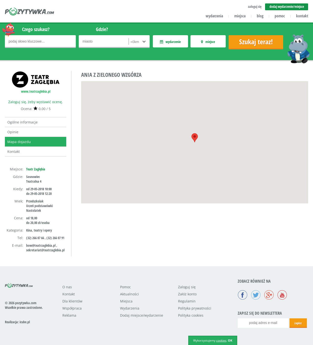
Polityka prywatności (194, 308)
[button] (194, 137)
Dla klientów (72, 301)
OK (230, 340)
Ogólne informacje (22, 122)
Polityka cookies (190, 315)
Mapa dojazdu (19, 141)
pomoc (280, 16)
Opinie (12, 132)
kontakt (302, 16)
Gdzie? (102, 29)
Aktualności (129, 294)
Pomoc (125, 287)
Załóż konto (187, 294)
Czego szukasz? (36, 29)
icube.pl (25, 322)
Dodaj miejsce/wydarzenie (141, 315)
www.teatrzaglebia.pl (35, 91)
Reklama (69, 315)
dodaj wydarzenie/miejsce (286, 6)
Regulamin (187, 301)
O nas (67, 287)
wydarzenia (214, 16)
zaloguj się (254, 6)
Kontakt (13, 151)
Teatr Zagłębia (35, 169)
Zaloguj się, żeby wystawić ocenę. (35, 102)
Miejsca (126, 301)
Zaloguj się (187, 287)
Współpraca (72, 308)
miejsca (240, 16)
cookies (221, 340)
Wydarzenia (129, 308)
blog (260, 16)
